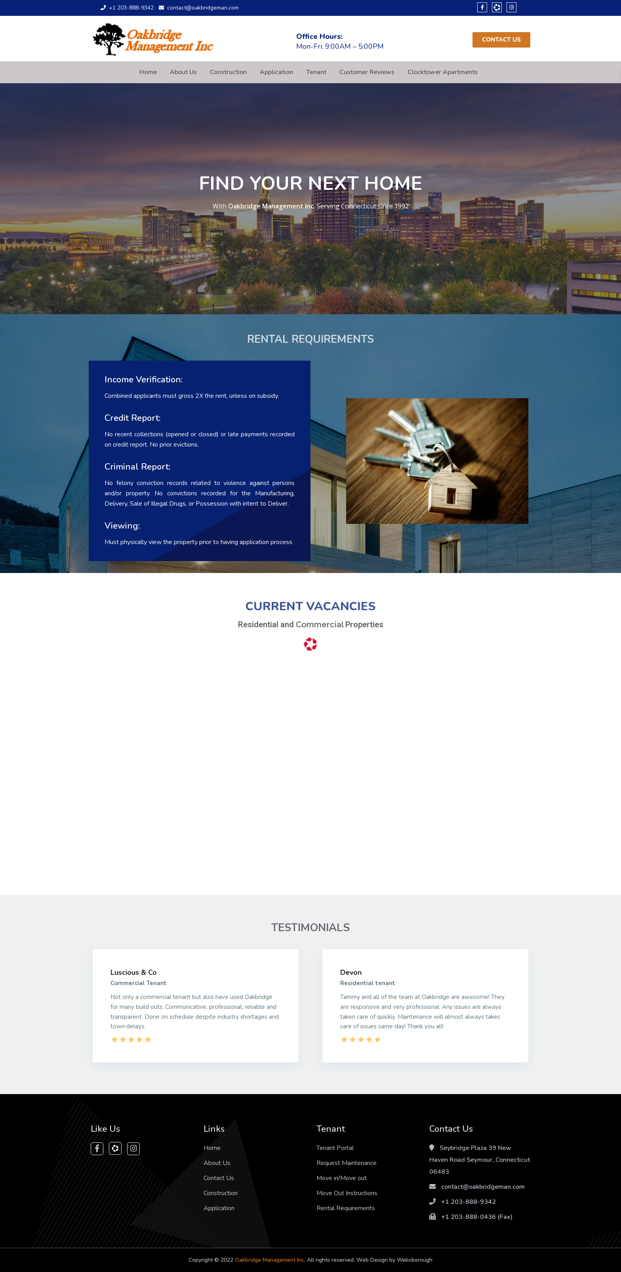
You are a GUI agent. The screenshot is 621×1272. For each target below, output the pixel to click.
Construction (228, 72)
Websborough (415, 1260)
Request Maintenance (346, 1163)
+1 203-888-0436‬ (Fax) (476, 1217)
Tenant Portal (335, 1148)
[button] (501, 40)
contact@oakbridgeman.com (483, 1186)
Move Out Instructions (346, 1193)
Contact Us (219, 1178)
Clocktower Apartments (443, 72)
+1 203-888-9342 (468, 1202)
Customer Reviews (366, 72)
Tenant (316, 72)
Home (148, 72)
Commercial (320, 624)
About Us (183, 72)
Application (276, 72)
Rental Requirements (345, 1208)
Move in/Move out (341, 1178)
